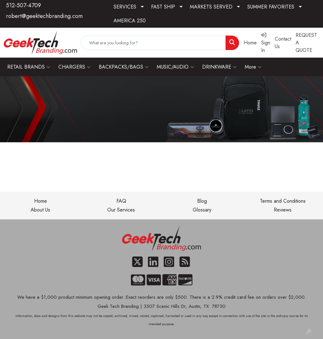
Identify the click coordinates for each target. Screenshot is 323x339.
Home (40, 201)
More (253, 67)
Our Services (121, 209)
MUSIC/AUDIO (175, 67)
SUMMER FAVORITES (270, 6)
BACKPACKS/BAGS (124, 67)
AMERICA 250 (130, 20)
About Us (40, 209)
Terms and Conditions (283, 201)
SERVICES (125, 6)
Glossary (202, 209)
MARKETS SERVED (211, 6)
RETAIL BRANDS (28, 67)
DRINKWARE (219, 67)
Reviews (282, 209)
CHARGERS (74, 67)
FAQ (121, 201)
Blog (202, 201)
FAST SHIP (163, 6)
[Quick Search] (153, 43)
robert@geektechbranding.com (44, 16)
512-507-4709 (23, 5)
